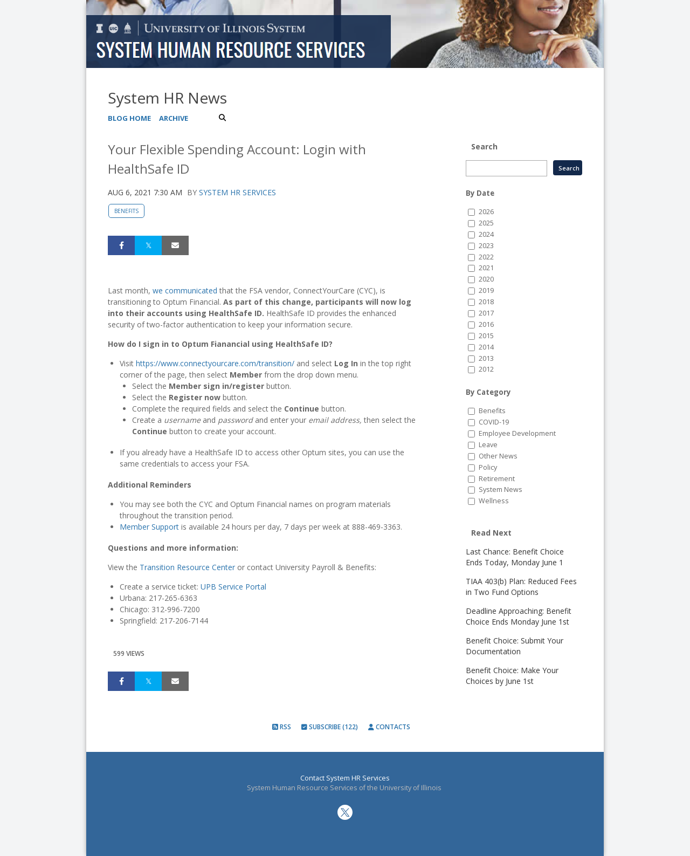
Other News (498, 456)
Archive (173, 118)
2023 (486, 245)
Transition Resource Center (187, 567)
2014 (486, 347)
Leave (488, 444)
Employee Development (517, 433)
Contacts (389, 726)
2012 (486, 369)
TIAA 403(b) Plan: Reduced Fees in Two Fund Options (521, 586)
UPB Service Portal (233, 586)
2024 (486, 234)
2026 (486, 211)
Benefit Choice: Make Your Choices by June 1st (512, 675)
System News (500, 489)
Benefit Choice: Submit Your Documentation (514, 645)
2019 (486, 290)
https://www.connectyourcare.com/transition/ (215, 363)
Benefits (126, 211)
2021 (486, 267)
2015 (486, 335)
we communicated (185, 290)
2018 (486, 301)
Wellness (494, 500)
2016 (486, 324)
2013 (486, 358)
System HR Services (237, 192)
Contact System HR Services (345, 778)
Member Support (149, 527)
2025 (486, 223)
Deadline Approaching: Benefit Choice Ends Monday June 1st (518, 616)
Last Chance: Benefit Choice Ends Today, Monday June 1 (515, 556)
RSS (281, 726)
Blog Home (129, 118)
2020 (486, 279)
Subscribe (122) (329, 726)
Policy (488, 467)
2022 (486, 257)
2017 (486, 313)
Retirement (497, 478)
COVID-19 (494, 422)
